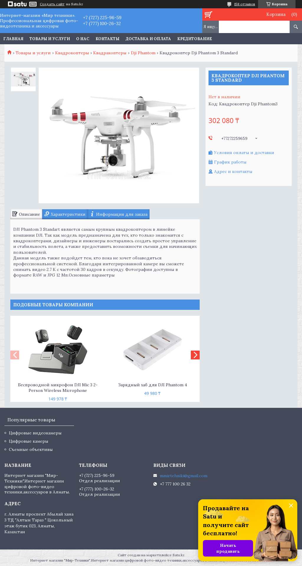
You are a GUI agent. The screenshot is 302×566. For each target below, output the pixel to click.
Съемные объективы (31, 449)
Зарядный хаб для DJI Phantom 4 (152, 384)
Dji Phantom (143, 52)
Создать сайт (52, 4)
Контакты (107, 38)
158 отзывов (244, 4)
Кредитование (194, 38)
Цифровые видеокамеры (35, 433)
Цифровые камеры (28, 441)
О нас (82, 38)
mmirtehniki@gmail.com (183, 475)
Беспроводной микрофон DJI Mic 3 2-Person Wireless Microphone (58, 387)
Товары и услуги (49, 38)
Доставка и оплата (148, 38)
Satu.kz (179, 555)
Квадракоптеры (110, 52)
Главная (13, 38)
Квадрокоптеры (72, 52)
